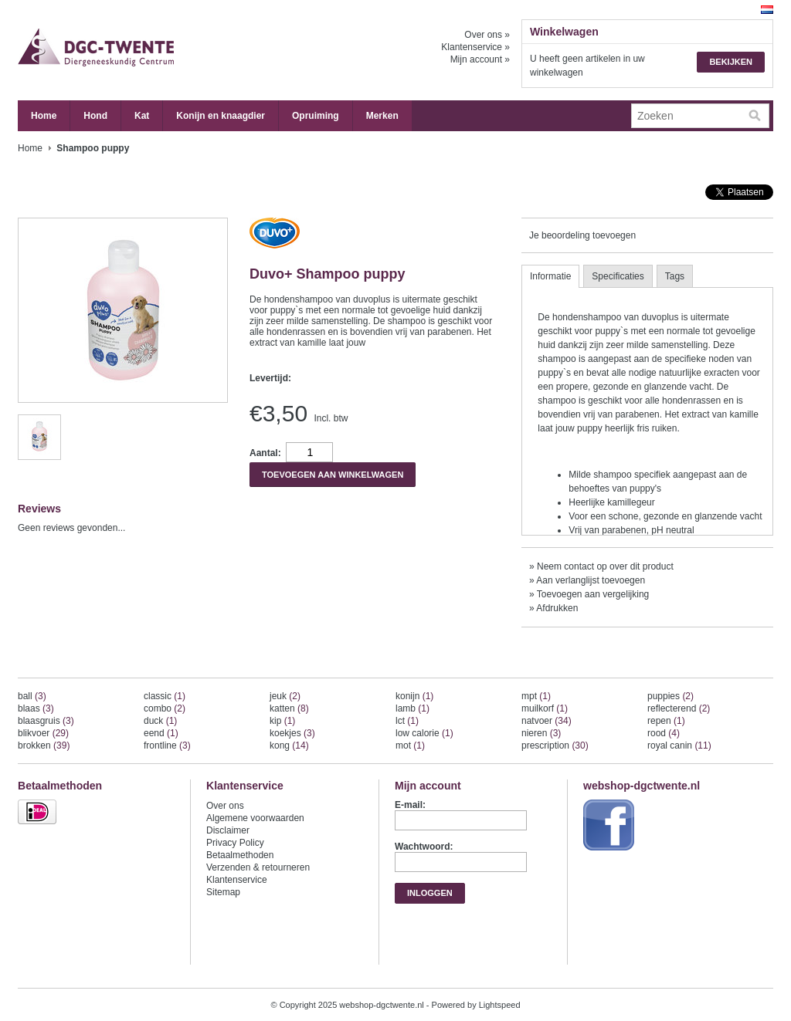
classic (164, 696)
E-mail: (410, 805)
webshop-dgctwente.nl (172, 50)
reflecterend (678, 708)
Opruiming (315, 115)
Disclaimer (228, 830)
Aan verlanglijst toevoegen (590, 580)
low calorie (424, 733)
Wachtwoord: (424, 846)
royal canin (679, 745)
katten (289, 708)
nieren (541, 733)
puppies (670, 696)
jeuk (285, 696)
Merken (382, 115)
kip (282, 720)
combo (164, 708)
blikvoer (43, 733)
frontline (167, 745)
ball (32, 696)
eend (161, 733)
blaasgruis (46, 720)
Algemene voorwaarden (255, 818)
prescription (555, 745)
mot (410, 745)
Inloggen (430, 893)
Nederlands (767, 9)
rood (663, 733)
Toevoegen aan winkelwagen (332, 474)
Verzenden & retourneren (258, 867)
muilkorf (544, 708)
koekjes (292, 733)
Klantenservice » (475, 47)
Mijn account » (480, 59)
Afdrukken (557, 608)
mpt (536, 696)
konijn (414, 696)
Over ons (225, 805)
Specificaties (617, 276)
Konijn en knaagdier (220, 115)
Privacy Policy (235, 842)
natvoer (546, 720)
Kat (141, 115)
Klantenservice (236, 879)
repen (666, 720)
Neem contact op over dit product (605, 566)
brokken (44, 745)
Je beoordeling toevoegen (582, 235)
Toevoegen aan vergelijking (593, 594)
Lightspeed (500, 1004)
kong (289, 745)
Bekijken (730, 61)
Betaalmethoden (239, 855)
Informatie (550, 276)
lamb (412, 708)
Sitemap (223, 892)
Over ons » (487, 34)
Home (43, 115)
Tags (674, 276)
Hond (95, 115)
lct (407, 720)
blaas (36, 708)
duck (160, 720)
